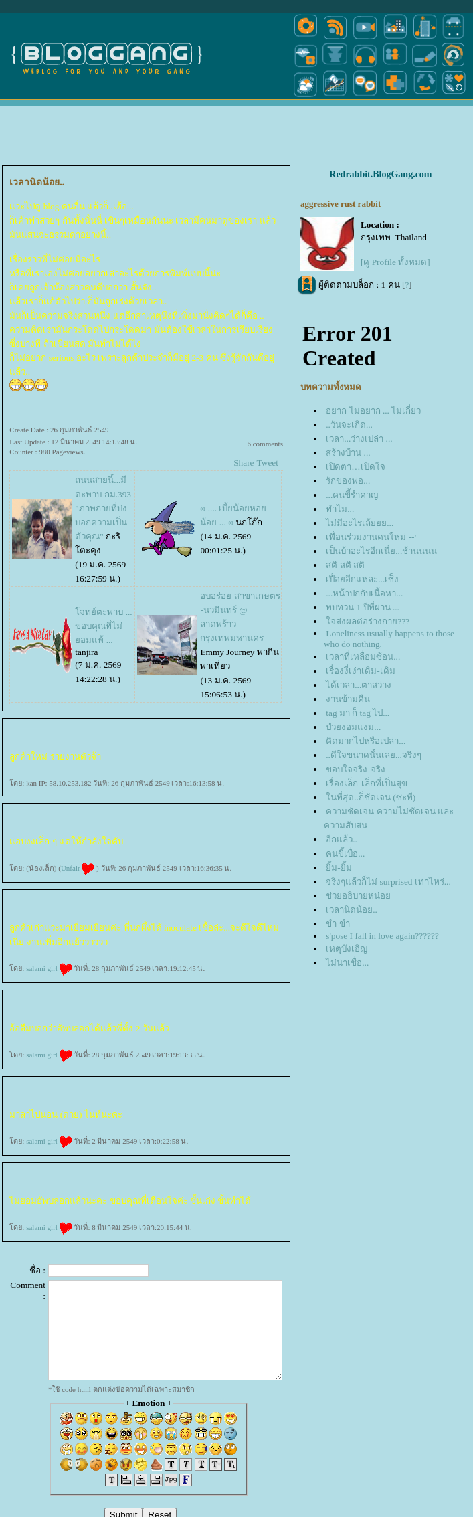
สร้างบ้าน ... (348, 453)
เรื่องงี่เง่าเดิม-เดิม (360, 671)
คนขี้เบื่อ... (345, 854)
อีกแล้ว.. (341, 839)
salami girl (49, 968)
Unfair (77, 868)
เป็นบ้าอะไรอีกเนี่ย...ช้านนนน (381, 551)
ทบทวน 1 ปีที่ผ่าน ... (362, 607)
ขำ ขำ (337, 924)
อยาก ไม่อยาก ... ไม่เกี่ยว (373, 411)
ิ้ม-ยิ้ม (338, 868)
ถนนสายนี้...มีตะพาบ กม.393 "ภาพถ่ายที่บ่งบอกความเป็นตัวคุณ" (103, 508)
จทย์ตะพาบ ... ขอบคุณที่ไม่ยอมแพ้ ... (103, 626)
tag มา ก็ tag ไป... (357, 713)
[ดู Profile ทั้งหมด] (395, 262)
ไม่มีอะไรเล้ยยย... (359, 523)
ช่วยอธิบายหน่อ (358, 896)
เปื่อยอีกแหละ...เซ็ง (362, 579)
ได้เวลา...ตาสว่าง (358, 685)
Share (243, 463)
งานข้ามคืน (348, 699)
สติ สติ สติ (345, 565)
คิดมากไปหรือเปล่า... (365, 741)
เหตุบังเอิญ (346, 949)
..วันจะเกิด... (349, 425)
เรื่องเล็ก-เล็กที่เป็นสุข (366, 783)
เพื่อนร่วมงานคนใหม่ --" (372, 537)
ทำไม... (340, 509)
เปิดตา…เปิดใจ (355, 467)
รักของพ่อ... (348, 481)
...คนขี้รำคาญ (352, 495)
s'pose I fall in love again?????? (382, 936)
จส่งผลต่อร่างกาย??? (367, 621)
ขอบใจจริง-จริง (355, 769)
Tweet (267, 463)
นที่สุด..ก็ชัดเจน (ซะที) (370, 797)
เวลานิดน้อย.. (351, 910)
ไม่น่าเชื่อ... (347, 963)
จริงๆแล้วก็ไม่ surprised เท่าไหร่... (388, 882)
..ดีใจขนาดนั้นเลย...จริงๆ (373, 755)
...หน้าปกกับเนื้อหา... (364, 593)
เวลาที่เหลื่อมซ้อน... (363, 657)
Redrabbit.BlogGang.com (380, 174)
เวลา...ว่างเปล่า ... (359, 439)
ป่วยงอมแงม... (353, 727)
